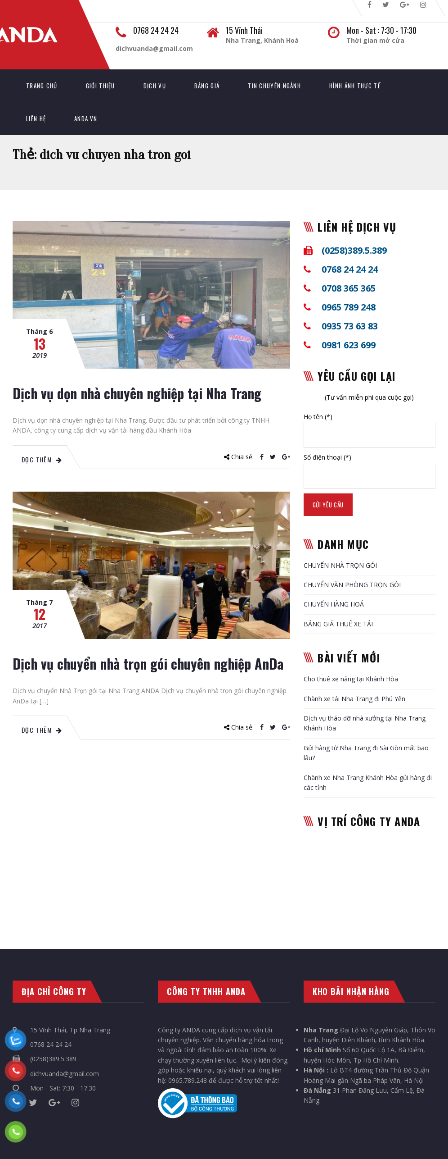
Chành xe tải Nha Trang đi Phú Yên (354, 698)
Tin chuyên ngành (274, 85)
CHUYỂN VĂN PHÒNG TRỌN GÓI (352, 584)
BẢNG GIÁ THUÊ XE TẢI (338, 624)
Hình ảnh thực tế (355, 85)
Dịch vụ (154, 85)
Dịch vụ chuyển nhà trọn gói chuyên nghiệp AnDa (148, 663)
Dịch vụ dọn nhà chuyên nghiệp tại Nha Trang (137, 393)
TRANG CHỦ (42, 85)
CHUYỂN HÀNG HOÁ (334, 604)
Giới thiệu (100, 85)
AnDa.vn (85, 118)
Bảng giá (207, 85)
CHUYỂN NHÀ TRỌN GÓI (340, 565)
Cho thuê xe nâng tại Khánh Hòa (351, 679)
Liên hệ (36, 118)
